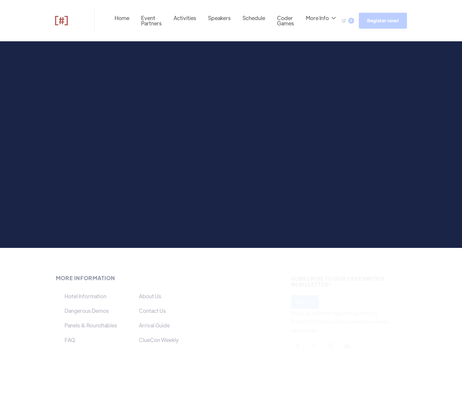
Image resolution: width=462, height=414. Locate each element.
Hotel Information (86, 296)
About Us (150, 296)
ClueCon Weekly (158, 339)
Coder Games (285, 20)
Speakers (219, 17)
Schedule (253, 17)
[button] (346, 21)
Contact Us (152, 310)
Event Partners (151, 20)
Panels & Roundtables (91, 325)
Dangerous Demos (87, 310)
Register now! (383, 20)
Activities (185, 17)
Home (122, 17)
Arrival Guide (154, 325)
